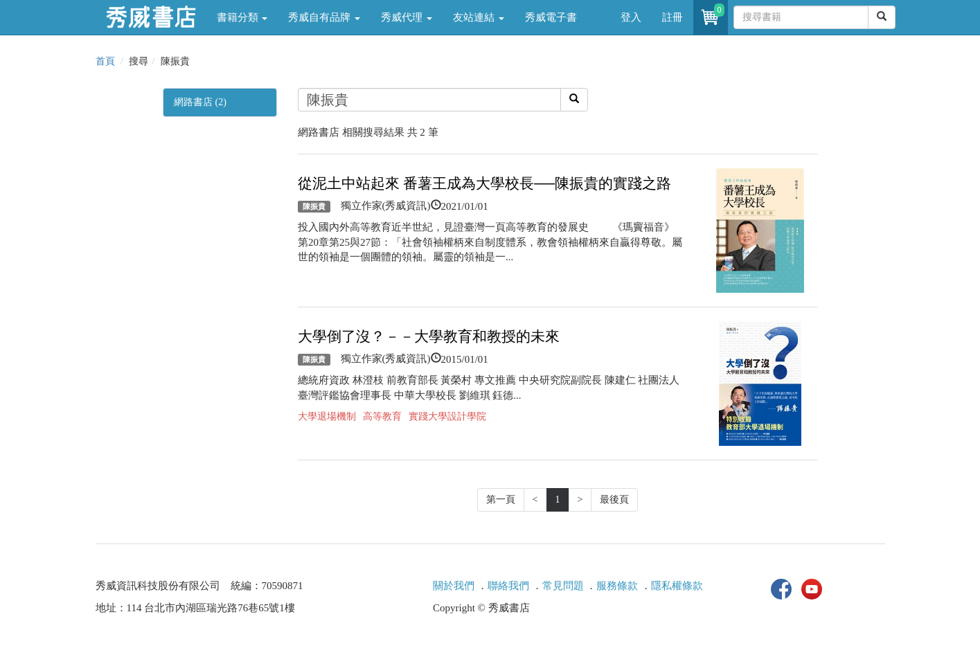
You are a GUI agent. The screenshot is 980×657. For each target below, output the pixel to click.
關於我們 (453, 585)
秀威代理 (406, 17)
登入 (631, 17)
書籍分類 (242, 17)
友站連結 (478, 17)
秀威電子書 (551, 17)
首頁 (105, 61)
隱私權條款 (677, 585)
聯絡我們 (508, 585)
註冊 (672, 17)
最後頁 (614, 499)
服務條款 (617, 585)
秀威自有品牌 (324, 17)
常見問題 (563, 585)
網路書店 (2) (200, 102)
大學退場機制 (327, 416)
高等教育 (382, 416)
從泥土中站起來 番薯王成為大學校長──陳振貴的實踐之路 (484, 183)
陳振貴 (314, 206)
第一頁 (500, 499)
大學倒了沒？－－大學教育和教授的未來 (429, 336)
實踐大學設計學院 (447, 416)
